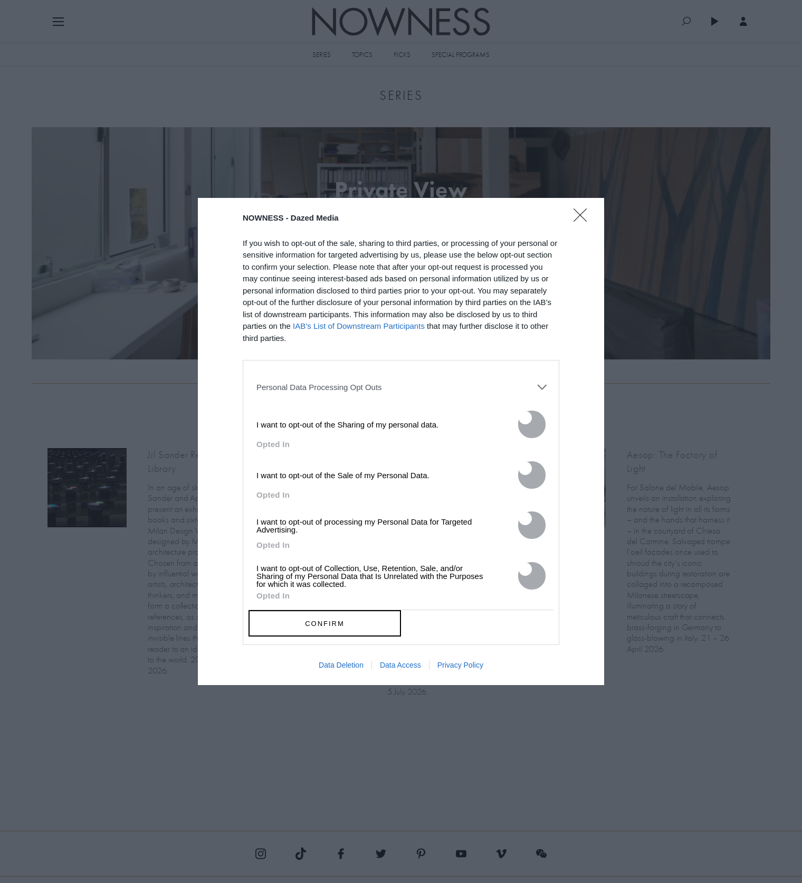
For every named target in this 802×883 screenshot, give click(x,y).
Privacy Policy (460, 665)
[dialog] (401, 442)
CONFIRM (325, 624)
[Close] (584, 221)
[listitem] (401, 387)
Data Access (400, 665)
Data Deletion (341, 665)
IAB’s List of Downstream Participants (359, 325)
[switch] (532, 424)
